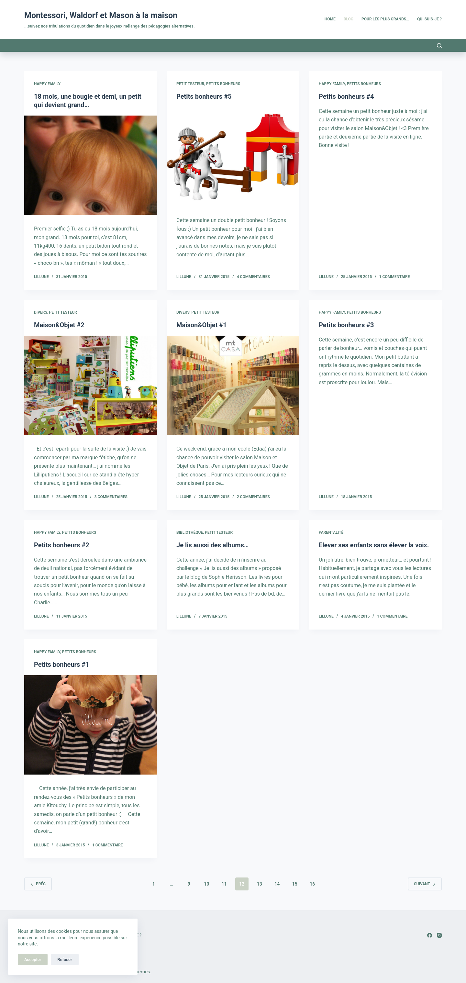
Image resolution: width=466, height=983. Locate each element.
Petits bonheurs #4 (346, 96)
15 (294, 884)
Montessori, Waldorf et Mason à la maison (100, 15)
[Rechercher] (439, 45)
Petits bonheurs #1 (61, 664)
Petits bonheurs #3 (346, 325)
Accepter (32, 959)
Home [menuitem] (330, 19)
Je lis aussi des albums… (212, 545)
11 (224, 884)
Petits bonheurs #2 (61, 545)
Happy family (47, 84)
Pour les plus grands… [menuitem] (385, 19)
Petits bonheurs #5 (203, 96)
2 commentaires (253, 497)
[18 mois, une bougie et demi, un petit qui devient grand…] (90, 165)
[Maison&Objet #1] (233, 385)
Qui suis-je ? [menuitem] (429, 19)
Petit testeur (190, 84)
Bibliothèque (189, 532)
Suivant (425, 884)
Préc (38, 884)
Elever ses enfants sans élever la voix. (374, 545)
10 (206, 884)
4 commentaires (253, 276)
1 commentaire (394, 276)
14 (277, 884)
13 (259, 884)
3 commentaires (111, 497)
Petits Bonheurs (223, 84)
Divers (40, 312)
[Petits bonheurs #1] (90, 725)
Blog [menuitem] (348, 19)
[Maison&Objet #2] (90, 385)
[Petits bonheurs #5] (233, 157)
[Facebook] (429, 935)
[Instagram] (439, 935)
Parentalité (331, 532)
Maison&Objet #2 (59, 325)
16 (312, 884)
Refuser (64, 959)
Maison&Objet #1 (201, 325)
